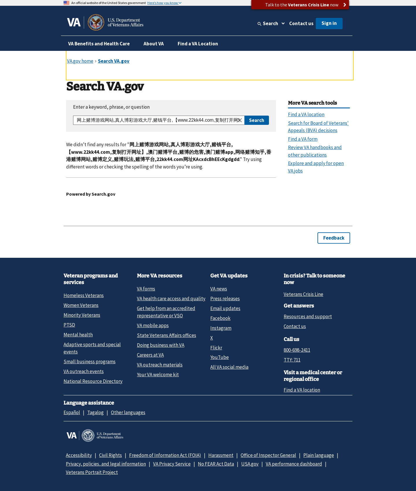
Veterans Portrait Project (92, 472)
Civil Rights (110, 455)
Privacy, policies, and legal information (106, 464)
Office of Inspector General (268, 455)
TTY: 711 (292, 360)
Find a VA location (302, 390)
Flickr (216, 347)
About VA (154, 43)
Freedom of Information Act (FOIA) (165, 455)
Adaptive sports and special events (92, 348)
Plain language (318, 455)
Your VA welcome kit (158, 374)
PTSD (69, 325)
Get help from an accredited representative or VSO (166, 312)
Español (72, 412)
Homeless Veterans (84, 295)
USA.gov (250, 464)
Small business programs (90, 361)
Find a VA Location (198, 43)
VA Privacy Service (172, 464)
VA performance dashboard (294, 464)
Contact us (301, 23)
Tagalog (95, 412)
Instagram (220, 328)
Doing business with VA (160, 345)
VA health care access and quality (171, 298)
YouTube (219, 357)
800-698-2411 (297, 350)
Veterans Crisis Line (303, 294)
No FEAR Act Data (216, 464)
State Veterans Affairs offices (166, 335)
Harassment (220, 455)
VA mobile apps (153, 325)
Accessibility (79, 455)
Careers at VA (150, 355)
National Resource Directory (93, 381)
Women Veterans (81, 305)
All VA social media (229, 367)
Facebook (220, 318)
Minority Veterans (82, 315)
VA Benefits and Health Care (99, 43)
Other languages (128, 412)
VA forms (146, 289)
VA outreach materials (160, 365)
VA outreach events (84, 371)
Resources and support (308, 316)
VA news (218, 289)
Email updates (225, 308)
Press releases (225, 298)
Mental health (78, 334)
